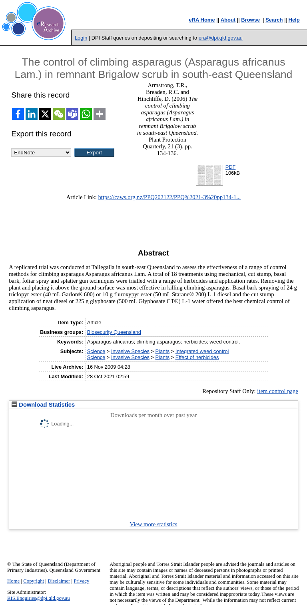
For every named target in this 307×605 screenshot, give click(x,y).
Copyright (33, 581)
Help (294, 20)
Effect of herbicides (197, 357)
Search (274, 20)
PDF (230, 167)
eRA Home (202, 20)
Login (81, 38)
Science (96, 351)
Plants (162, 351)
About (228, 20)
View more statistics (153, 524)
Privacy (81, 581)
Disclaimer (59, 581)
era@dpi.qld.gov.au (221, 38)
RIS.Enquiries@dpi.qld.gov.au (38, 598)
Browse (250, 20)
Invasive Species (130, 351)
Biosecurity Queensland (114, 332)
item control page (277, 391)
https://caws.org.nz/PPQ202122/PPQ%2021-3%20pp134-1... (169, 197)
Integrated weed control (202, 351)
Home (13, 581)
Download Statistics (43, 404)
